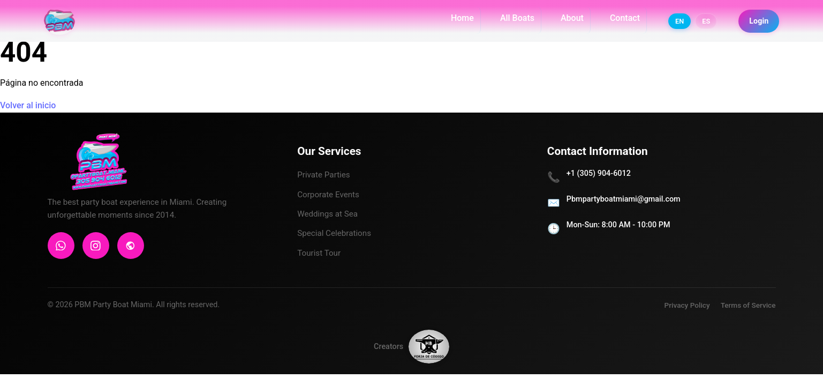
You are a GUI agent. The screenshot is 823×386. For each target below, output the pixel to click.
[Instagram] (95, 245)
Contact (623, 21)
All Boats (516, 21)
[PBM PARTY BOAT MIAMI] (64, 24)
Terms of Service (748, 305)
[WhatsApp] (61, 245)
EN (678, 24)
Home (460, 21)
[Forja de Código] (429, 351)
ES (704, 24)
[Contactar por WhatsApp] (796, 314)
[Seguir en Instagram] (796, 354)
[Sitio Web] (130, 245)
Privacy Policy (687, 305)
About (570, 21)
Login (757, 23)
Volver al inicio (28, 105)
